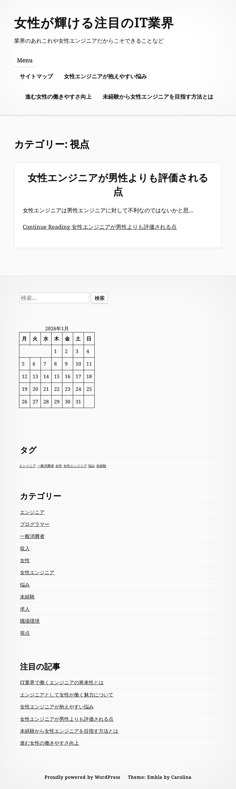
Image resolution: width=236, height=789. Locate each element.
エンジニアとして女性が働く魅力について (66, 694)
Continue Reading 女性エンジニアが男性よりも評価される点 (100, 226)
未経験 (27, 596)
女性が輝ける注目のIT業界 (94, 22)
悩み (25, 584)
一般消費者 (32, 536)
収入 (25, 548)
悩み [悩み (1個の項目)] (91, 466)
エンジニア (32, 512)
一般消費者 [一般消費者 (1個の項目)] (45, 466)
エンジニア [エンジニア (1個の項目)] (27, 466)
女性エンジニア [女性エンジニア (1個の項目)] (75, 466)
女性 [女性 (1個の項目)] (58, 466)
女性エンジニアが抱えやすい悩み (105, 76)
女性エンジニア (37, 572)
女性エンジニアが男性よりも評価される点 (118, 184)
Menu (24, 60)
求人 (25, 609)
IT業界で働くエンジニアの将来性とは (62, 682)
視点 (25, 633)
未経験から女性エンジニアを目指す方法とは (158, 96)
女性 (25, 560)
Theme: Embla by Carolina (159, 777)
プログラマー (34, 524)
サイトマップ (36, 76)
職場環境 (30, 621)
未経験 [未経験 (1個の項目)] (101, 466)
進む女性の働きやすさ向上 (58, 96)
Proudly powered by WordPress (82, 777)
